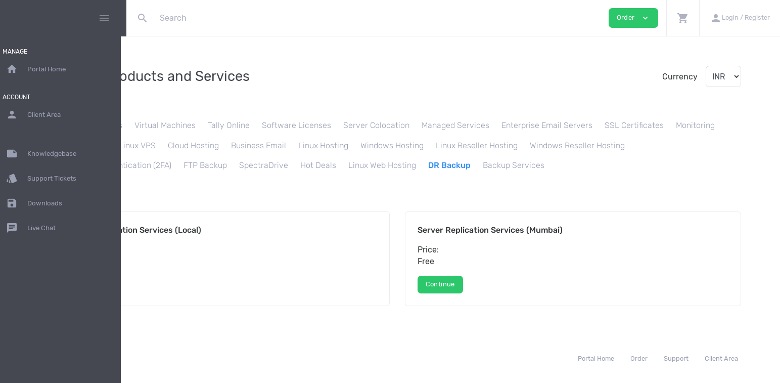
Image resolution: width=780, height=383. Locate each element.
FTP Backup (395, 165)
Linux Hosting (457, 145)
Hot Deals (508, 165)
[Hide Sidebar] (104, 18)
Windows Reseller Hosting (184, 165)
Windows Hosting (526, 145)
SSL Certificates (717, 125)
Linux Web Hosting (572, 165)
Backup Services (704, 165)
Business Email (392, 145)
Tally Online (312, 125)
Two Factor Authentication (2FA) (302, 165)
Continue (172, 284)
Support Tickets (47, 179)
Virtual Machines (248, 125)
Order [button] (633, 18)
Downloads (40, 203)
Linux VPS (271, 145)
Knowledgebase (47, 154)
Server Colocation (459, 125)
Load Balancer (214, 145)
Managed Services (538, 125)
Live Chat (36, 228)
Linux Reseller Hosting (611, 145)
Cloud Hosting (327, 145)
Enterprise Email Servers (629, 125)
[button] (682, 18)
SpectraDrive (453, 165)
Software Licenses (379, 125)
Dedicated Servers (170, 125)
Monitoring (155, 145)
